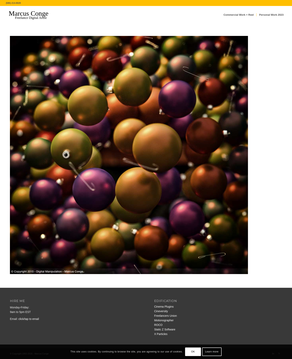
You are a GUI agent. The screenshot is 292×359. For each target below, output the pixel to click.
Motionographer (164, 320)
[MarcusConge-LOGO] (31, 15)
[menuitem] (238, 15)
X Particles (160, 334)
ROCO (158, 324)
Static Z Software (164, 329)
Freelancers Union (165, 315)
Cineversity (161, 311)
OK (193, 351)
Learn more (211, 351)
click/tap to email (28, 319)
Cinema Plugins (164, 306)
